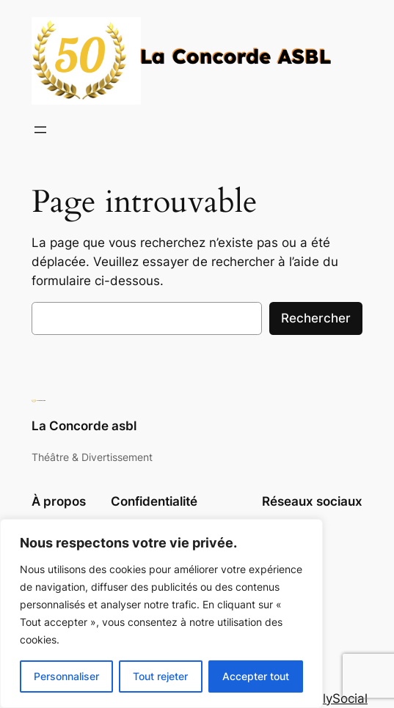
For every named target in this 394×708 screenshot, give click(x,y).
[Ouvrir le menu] (40, 130)
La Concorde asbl (84, 425)
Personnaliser (66, 676)
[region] (161, 613)
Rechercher (316, 318)
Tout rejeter (160, 676)
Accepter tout (255, 676)
